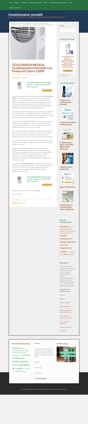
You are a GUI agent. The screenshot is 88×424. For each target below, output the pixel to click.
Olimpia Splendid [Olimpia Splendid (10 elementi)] (67, 271)
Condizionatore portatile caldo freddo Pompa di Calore (32, 23)
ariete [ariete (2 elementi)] (69, 256)
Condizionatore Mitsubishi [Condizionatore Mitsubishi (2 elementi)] (66, 258)
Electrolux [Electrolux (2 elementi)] (72, 260)
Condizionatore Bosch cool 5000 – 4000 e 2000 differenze (67, 160)
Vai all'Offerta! (48, 90)
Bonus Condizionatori (65, 335)
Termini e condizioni (65, 332)
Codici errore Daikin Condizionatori (68, 133)
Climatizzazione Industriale (66, 187)
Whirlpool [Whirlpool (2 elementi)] (72, 284)
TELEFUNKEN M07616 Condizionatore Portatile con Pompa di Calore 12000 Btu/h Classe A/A (39, 85)
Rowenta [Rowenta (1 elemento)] (68, 281)
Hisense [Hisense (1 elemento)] (71, 262)
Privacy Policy (38, 397)
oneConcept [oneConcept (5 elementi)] (64, 274)
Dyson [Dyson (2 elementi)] (68, 260)
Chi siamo (37, 391)
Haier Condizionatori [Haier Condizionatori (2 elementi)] (65, 262)
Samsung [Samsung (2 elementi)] (72, 281)
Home (13, 23)
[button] (68, 94)
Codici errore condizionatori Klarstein (65, 107)
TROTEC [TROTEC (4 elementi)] (66, 284)
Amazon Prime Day (67, 211)
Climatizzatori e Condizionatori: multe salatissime (67, 236)
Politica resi (63, 324)
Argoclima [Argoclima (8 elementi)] (64, 256)
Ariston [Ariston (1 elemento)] (72, 256)
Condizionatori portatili (25, 14)
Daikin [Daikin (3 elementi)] (61, 260)
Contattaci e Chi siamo (66, 356)
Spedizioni (62, 328)
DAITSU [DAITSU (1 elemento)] (65, 260)
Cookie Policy (63, 360)
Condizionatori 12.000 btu (19, 200)
